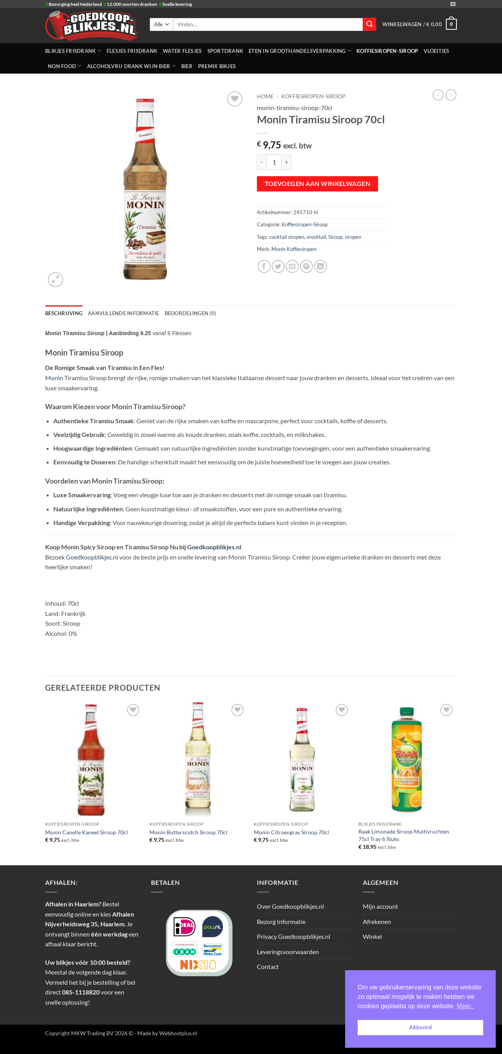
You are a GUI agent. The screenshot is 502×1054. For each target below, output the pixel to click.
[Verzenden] (369, 24)
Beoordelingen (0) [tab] (190, 313)
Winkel (372, 936)
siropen (353, 237)
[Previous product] (451, 94)
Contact (268, 966)
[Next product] (438, 94)
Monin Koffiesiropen (293, 249)
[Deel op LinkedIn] (320, 266)
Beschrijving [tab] (63, 313)
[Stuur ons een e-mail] (453, 4)
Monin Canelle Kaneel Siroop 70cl (86, 832)
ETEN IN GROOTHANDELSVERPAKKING (300, 50)
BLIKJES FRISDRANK (73, 50)
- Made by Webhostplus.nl (165, 1033)
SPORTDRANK (225, 51)
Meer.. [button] (465, 1006)
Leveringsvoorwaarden (288, 951)
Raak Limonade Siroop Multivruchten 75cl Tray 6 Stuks (403, 835)
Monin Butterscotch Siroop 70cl (188, 832)
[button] (419, 24)
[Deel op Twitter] (278, 266)
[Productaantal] (274, 162)
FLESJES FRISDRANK (132, 51)
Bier (187, 66)
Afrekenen (377, 921)
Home (265, 96)
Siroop (335, 237)
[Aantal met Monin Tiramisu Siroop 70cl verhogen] (286, 162)
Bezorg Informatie (281, 921)
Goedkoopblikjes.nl (214, 546)
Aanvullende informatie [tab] (123, 313)
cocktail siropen (286, 237)
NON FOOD (65, 66)
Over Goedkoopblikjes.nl (290, 906)
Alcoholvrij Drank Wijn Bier (131, 66)
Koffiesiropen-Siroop (387, 51)
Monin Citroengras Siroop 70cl (291, 832)
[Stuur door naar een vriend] (292, 266)
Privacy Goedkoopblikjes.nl (293, 936)
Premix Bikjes (217, 66)
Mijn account (380, 906)
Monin (54, 377)
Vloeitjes (436, 51)
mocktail (316, 237)
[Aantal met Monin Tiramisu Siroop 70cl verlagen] (261, 162)
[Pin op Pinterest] (306, 266)
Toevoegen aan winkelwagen (318, 183)
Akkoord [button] (420, 1027)
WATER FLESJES (182, 51)
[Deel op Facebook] (264, 266)
